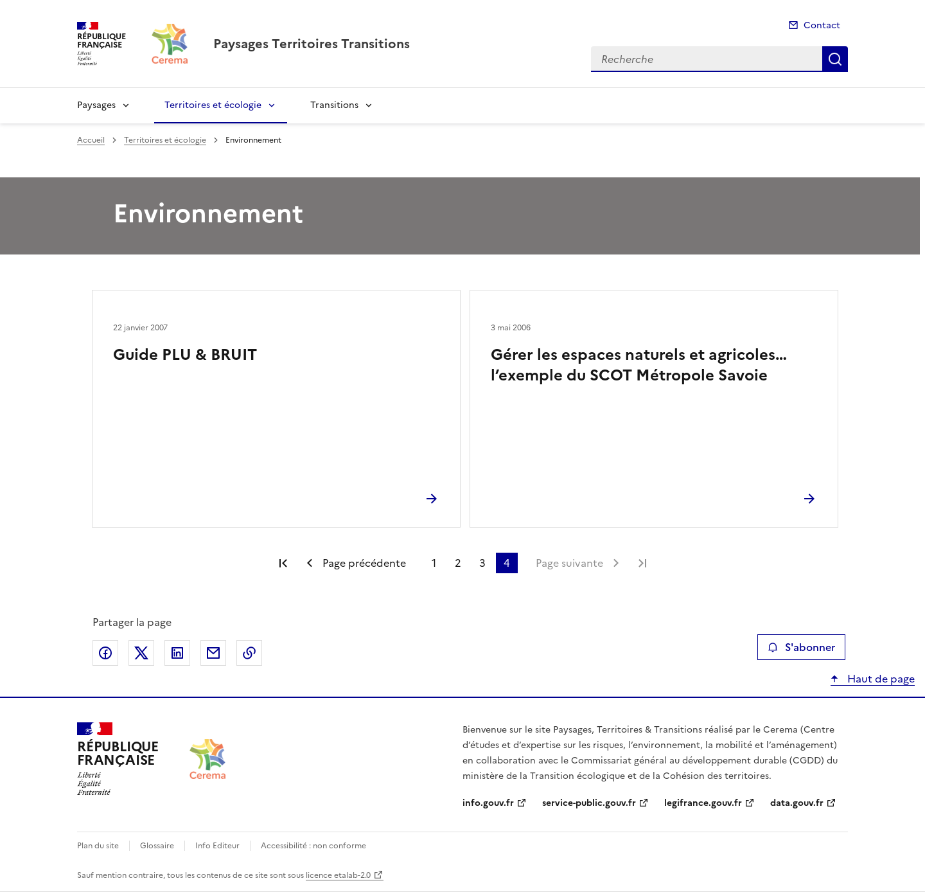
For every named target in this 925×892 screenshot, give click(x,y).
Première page (283, 563)
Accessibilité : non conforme (313, 846)
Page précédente (364, 563)
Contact (822, 25)
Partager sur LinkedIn (177, 653)
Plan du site (98, 846)
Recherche (835, 59)
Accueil (91, 140)
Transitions (334, 105)
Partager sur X (141, 653)
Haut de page (880, 678)
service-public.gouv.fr (589, 803)
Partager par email (213, 653)
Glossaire (157, 846)
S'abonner (801, 647)
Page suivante (569, 563)
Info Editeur (217, 846)
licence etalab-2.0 (338, 875)
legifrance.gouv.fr (703, 803)
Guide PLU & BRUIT (185, 354)
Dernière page (642, 563)
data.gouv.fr (797, 803)
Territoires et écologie (212, 105)
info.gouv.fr (488, 803)
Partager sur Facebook (105, 653)
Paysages (96, 105)
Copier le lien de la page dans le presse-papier (249, 653)
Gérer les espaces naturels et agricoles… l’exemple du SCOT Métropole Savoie (639, 365)
